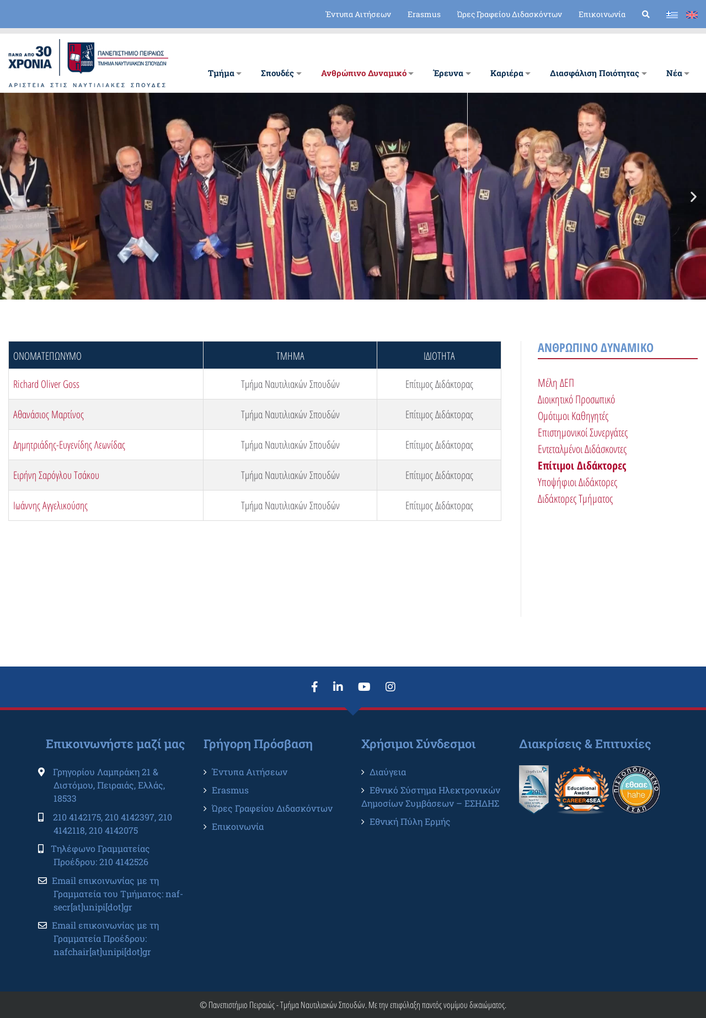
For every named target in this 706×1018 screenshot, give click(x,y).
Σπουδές (277, 72)
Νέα (674, 72)
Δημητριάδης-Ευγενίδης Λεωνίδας (69, 445)
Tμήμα (221, 72)
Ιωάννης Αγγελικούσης (50, 505)
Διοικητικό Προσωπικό (576, 399)
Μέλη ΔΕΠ (556, 382)
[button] (12, 196)
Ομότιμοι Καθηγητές (573, 415)
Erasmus (424, 14)
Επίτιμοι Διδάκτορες (582, 465)
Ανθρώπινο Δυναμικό (364, 72)
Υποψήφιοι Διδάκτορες (577, 482)
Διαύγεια (388, 771)
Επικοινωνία (602, 14)
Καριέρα (506, 72)
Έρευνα (448, 72)
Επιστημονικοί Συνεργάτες (583, 432)
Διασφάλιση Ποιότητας (594, 72)
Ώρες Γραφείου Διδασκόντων (509, 14)
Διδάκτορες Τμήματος (575, 498)
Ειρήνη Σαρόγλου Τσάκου (56, 475)
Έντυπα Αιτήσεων (358, 14)
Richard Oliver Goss (46, 384)
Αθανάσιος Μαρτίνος (48, 414)
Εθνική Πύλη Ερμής (410, 821)
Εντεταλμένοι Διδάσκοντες (582, 448)
